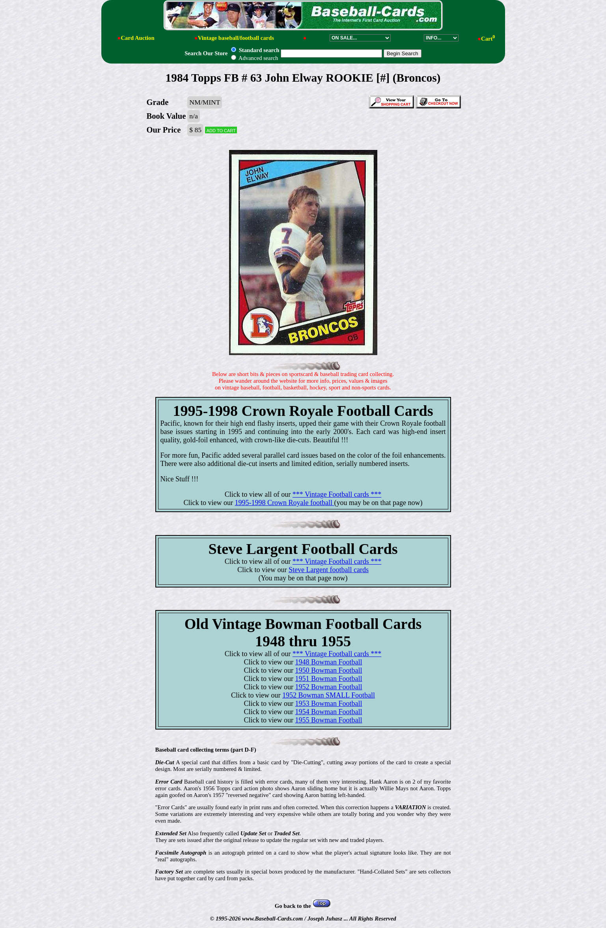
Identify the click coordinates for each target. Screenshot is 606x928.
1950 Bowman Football (328, 670)
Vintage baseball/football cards (236, 38)
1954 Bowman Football (328, 712)
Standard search (255, 50)
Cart (488, 39)
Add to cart (221, 130)
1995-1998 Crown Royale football (284, 503)
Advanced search (254, 58)
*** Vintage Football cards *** (337, 494)
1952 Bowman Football (328, 687)
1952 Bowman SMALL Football (328, 695)
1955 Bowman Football (328, 720)
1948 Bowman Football (328, 662)
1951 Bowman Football (328, 679)
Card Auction (137, 38)
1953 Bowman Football (328, 703)
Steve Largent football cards (329, 570)
